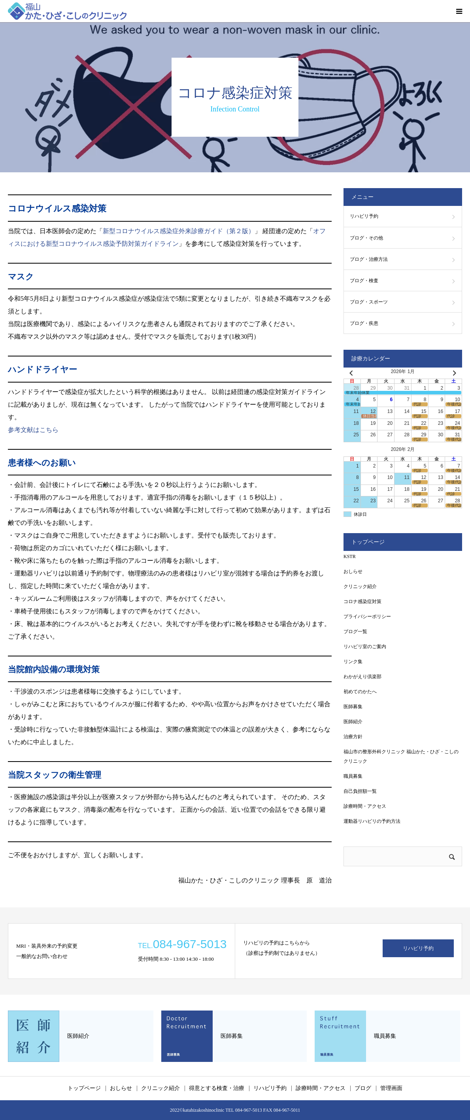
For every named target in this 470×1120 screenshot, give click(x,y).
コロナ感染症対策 (362, 601)
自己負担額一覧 (360, 791)
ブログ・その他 (366, 238)
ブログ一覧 (355, 631)
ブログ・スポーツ (369, 302)
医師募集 (353, 706)
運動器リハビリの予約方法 (372, 821)
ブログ (363, 1088)
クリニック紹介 (360, 586)
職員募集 (353, 776)
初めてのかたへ (360, 691)
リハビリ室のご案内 (365, 646)
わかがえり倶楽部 (362, 676)
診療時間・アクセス (365, 806)
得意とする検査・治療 (216, 1088)
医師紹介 (353, 721)
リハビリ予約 (364, 216)
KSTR (350, 556)
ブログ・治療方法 (369, 259)
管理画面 (391, 1088)
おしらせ (353, 571)
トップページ (84, 1088)
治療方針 (353, 736)
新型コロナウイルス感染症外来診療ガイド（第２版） (179, 231)
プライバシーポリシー (367, 616)
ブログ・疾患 (364, 323)
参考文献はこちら (33, 429)
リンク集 (353, 661)
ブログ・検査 (364, 280)
